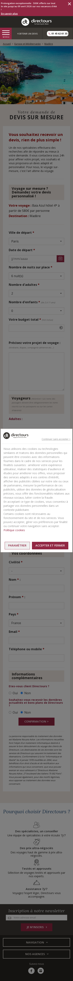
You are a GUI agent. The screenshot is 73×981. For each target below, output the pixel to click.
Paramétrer (17, 545)
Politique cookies (14, 530)
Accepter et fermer (50, 545)
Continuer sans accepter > (56, 439)
